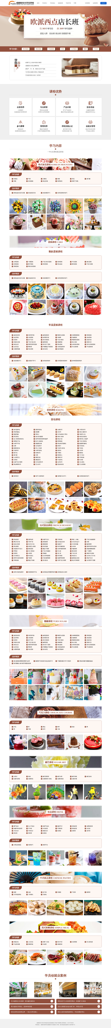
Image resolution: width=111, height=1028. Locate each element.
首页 (38, 3)
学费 (75, 3)
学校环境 (68, 3)
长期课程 (87, 3)
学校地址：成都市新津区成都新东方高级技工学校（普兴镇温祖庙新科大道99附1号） (55, 1024)
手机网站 (59, 1022)
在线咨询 (103, 3)
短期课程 (95, 3)
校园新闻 (60, 3)
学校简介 (44, 3)
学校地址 (52, 3)
